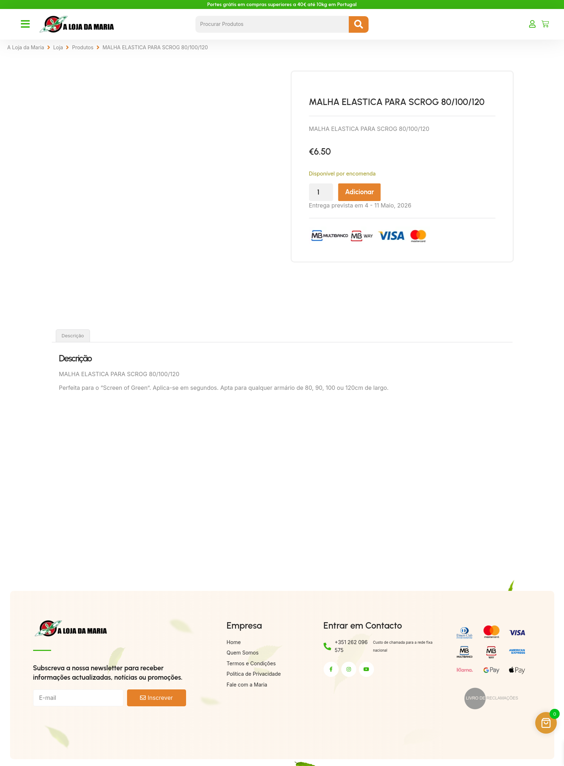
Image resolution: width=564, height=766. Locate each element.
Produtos (82, 47)
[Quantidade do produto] (342, 192)
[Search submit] (359, 24)
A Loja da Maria (25, 47)
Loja (58, 47)
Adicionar (381, 192)
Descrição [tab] (73, 335)
